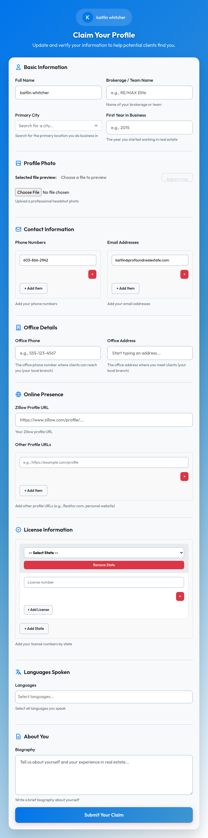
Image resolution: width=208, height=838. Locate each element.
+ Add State (34, 628)
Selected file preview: (36, 177)
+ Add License (38, 609)
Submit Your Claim (103, 815)
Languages (25, 685)
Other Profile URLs (33, 444)
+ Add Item (33, 288)
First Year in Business (126, 115)
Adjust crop (177, 179)
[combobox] (58, 125)
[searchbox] (104, 696)
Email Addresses (123, 242)
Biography (25, 749)
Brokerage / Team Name (129, 80)
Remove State (104, 565)
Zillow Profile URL (32, 407)
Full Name (24, 80)
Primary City (27, 115)
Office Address (121, 340)
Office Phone (27, 340)
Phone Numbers (30, 242)
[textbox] (55, 125)
